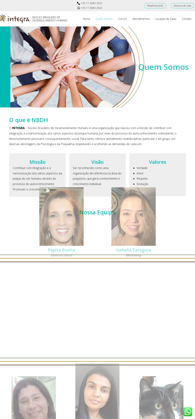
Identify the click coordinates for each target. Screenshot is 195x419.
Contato (187, 19)
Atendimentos (141, 19)
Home (86, 19)
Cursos (122, 19)
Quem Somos (104, 19)
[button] (155, 5)
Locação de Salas (165, 19)
